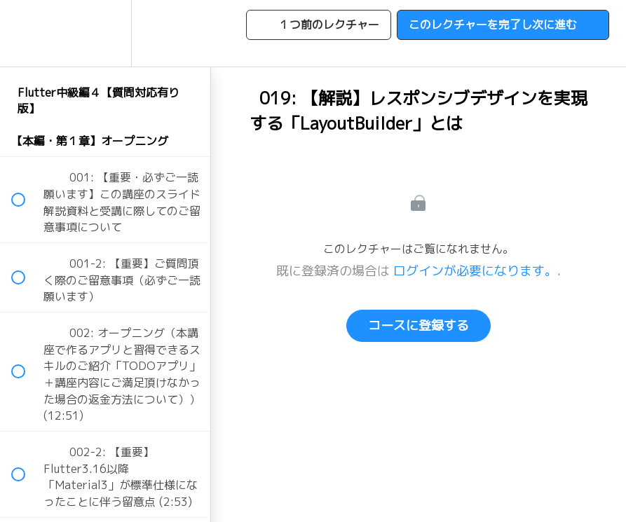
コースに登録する (418, 325)
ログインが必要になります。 (475, 271)
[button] (26, 33)
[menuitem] (105, 33)
